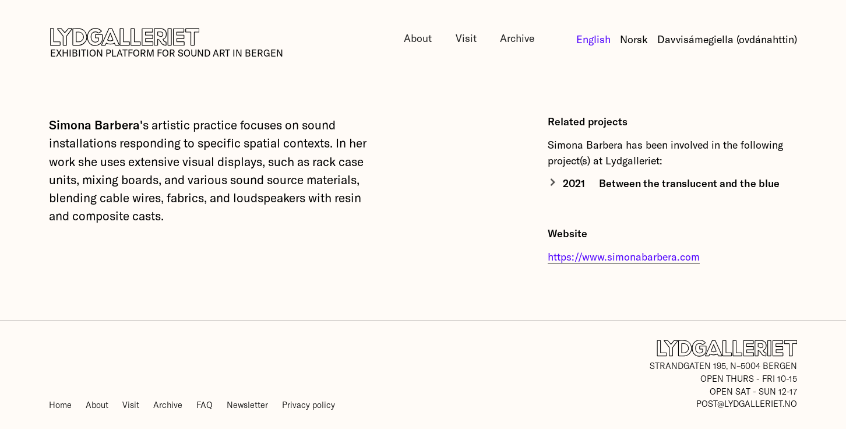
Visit (466, 37)
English (593, 39)
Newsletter (247, 404)
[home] (166, 43)
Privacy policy (308, 404)
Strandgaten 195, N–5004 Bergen (723, 365)
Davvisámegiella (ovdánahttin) (727, 39)
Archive (517, 37)
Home (60, 404)
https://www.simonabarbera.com (624, 256)
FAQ (204, 404)
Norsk (634, 39)
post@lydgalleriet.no (746, 403)
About (418, 37)
